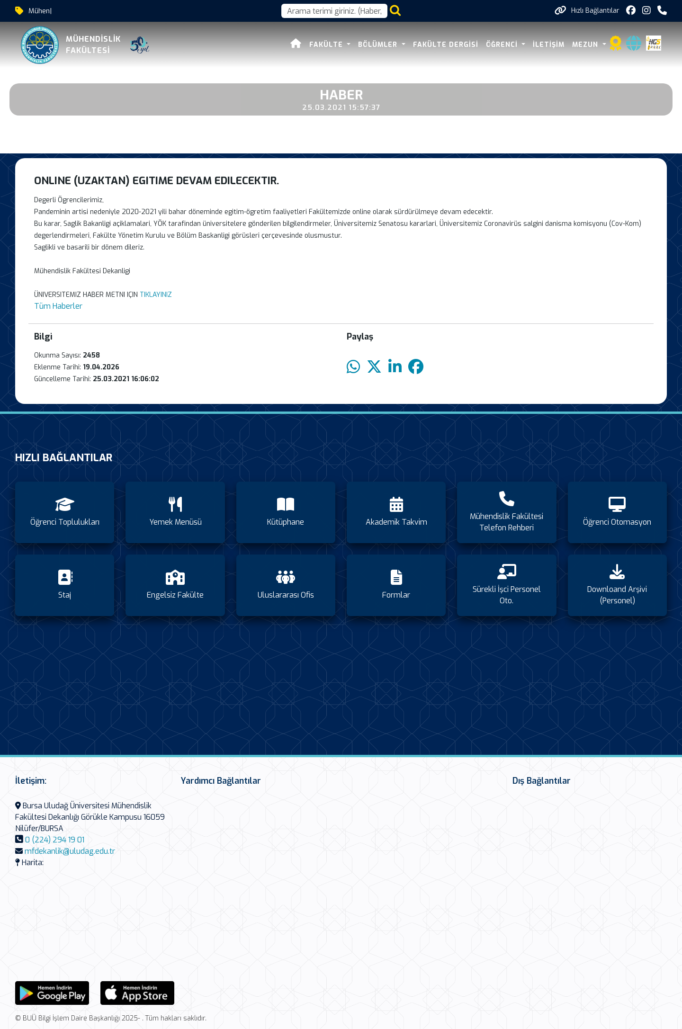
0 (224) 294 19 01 (54, 840)
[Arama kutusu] (334, 11)
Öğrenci (503, 44)
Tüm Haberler (58, 306)
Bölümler (379, 44)
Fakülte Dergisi (445, 44)
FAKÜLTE (327, 44)
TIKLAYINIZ (156, 294)
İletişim (549, 44)
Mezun (586, 44)
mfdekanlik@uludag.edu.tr (70, 851)
